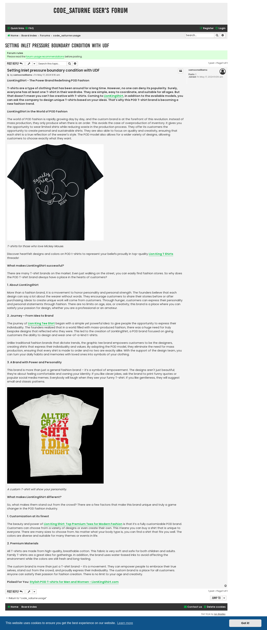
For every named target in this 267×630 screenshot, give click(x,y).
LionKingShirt (113, 96)
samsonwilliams (197, 70)
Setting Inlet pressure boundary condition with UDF (57, 46)
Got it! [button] (245, 623)
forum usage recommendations (45, 56)
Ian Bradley (220, 614)
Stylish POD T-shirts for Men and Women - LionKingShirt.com (74, 582)
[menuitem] (29, 28)
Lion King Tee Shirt (41, 323)
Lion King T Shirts (161, 254)
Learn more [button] (125, 623)
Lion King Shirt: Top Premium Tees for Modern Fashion (83, 524)
